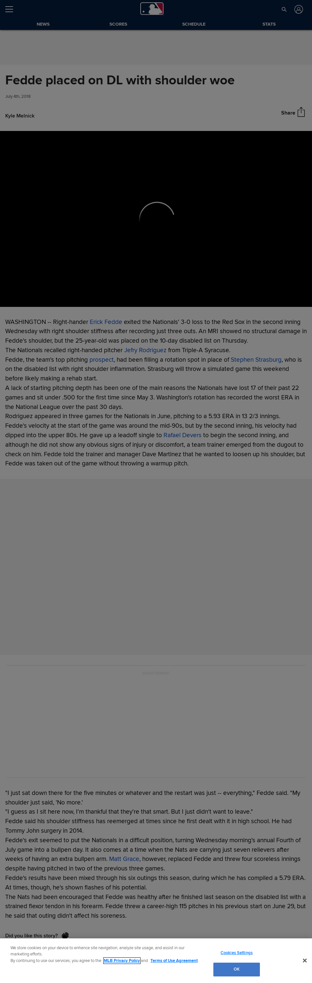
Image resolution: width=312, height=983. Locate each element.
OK (237, 969)
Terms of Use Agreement (174, 960)
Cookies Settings (237, 952)
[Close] (305, 960)
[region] (156, 960)
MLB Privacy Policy (122, 960)
